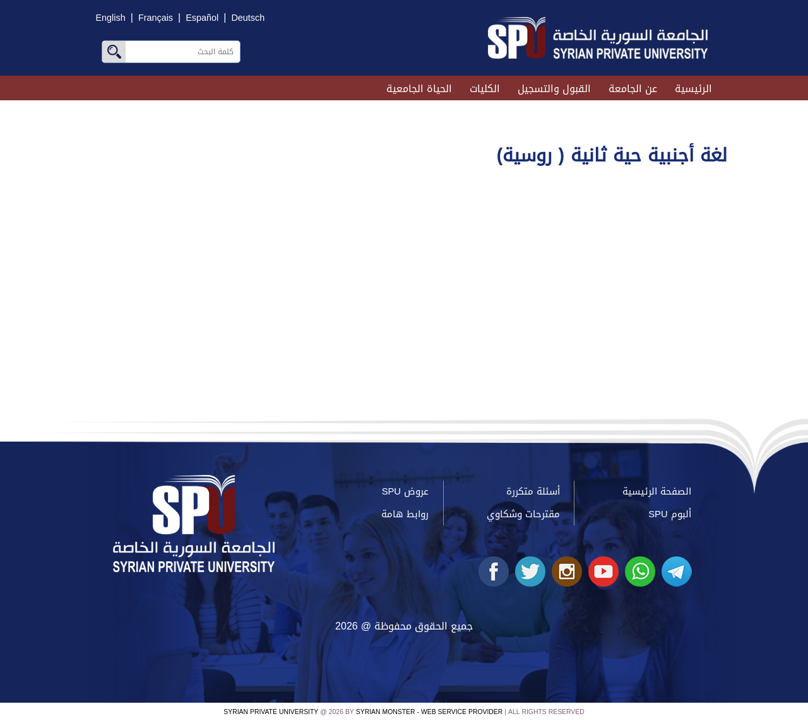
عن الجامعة (633, 88)
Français (155, 17)
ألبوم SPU (669, 514)
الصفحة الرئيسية (656, 491)
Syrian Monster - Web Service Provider (429, 712)
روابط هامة (405, 514)
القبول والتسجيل (554, 88)
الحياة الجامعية (419, 88)
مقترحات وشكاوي (523, 514)
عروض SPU (405, 491)
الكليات (485, 88)
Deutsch (247, 17)
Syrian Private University (270, 712)
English (111, 17)
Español (202, 17)
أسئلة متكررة (533, 491)
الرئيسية (693, 88)
